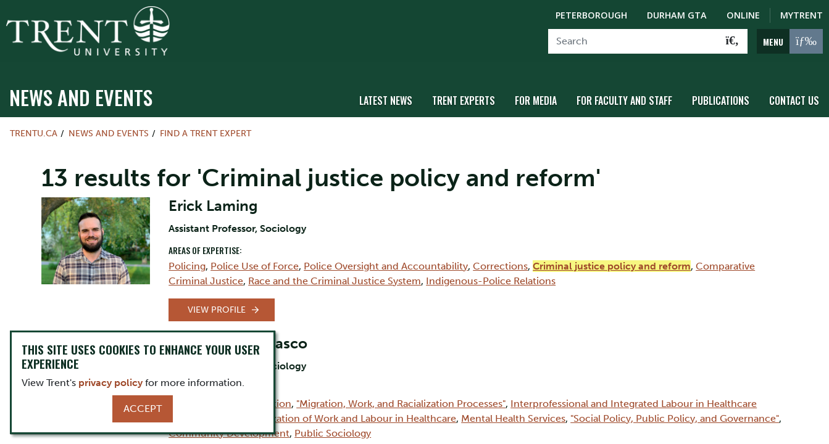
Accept (142, 408)
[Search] (633, 41)
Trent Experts (463, 94)
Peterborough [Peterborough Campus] (591, 15)
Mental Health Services (513, 411)
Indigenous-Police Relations (491, 274)
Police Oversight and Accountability (386, 259)
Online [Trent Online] (743, 15)
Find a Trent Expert (205, 127)
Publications (720, 94)
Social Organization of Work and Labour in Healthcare (333, 411)
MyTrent (801, 15)
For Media (536, 94)
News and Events (80, 90)
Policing (187, 259)
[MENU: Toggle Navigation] (790, 41)
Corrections (500, 259)
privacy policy (110, 382)
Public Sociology (332, 426)
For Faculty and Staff (624, 94)
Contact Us (794, 94)
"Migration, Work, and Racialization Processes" (401, 397)
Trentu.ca (33, 127)
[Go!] (732, 41)
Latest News (385, 94)
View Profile (217, 303)
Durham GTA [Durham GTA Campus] (677, 15)
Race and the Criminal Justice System (334, 274)
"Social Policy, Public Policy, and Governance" (674, 411)
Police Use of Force (254, 259)
